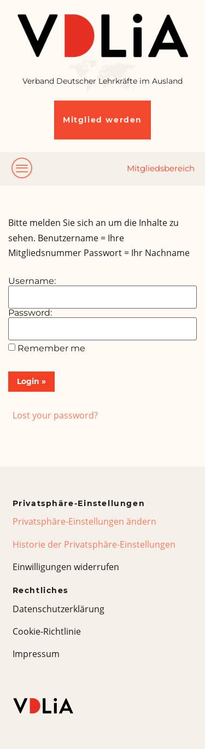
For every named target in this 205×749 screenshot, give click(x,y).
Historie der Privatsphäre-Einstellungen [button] (94, 544)
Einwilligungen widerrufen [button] (66, 567)
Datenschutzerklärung (58, 609)
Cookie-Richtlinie (47, 631)
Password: (30, 313)
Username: (32, 281)
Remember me (51, 348)
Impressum (36, 654)
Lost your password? (55, 415)
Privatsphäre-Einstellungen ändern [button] (84, 521)
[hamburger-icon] (22, 169)
